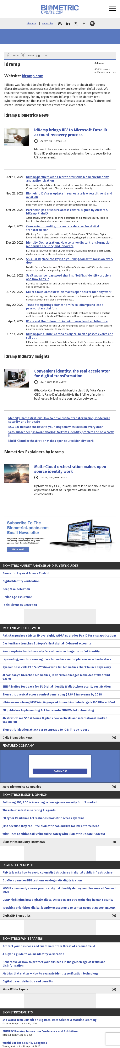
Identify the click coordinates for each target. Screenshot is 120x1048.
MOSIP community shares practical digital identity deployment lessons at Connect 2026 (59, 890)
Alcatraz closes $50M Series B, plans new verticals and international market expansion (54, 720)
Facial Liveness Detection (19, 605)
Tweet (31, 55)
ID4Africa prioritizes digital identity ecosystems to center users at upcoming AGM (58, 908)
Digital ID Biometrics (16, 915)
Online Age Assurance (17, 597)
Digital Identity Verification (20, 581)
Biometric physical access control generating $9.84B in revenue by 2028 (52, 694)
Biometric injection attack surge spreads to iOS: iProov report (45, 729)
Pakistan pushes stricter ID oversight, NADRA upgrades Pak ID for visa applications (59, 635)
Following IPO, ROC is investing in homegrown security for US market (49, 802)
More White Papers (15, 989)
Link (45, 55)
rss (60, 23)
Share (15, 55)
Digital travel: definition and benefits (27, 981)
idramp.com (32, 75)
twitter (76, 23)
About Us (31, 23)
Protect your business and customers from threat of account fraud (48, 946)
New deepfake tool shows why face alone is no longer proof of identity (51, 651)
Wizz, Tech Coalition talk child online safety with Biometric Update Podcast (53, 834)
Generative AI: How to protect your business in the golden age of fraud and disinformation (53, 963)
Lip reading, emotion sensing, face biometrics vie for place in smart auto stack (56, 659)
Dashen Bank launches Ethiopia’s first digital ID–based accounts (46, 643)
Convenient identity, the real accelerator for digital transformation (72, 373)
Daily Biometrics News (17, 737)
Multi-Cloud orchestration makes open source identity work (68, 292)
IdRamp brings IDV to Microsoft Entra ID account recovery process (70, 132)
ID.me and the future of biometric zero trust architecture (67, 321)
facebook (84, 23)
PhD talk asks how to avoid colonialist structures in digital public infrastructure (57, 872)
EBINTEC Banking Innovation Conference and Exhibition (60, 1033)
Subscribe (47, 23)
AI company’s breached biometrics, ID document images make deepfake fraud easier (56, 676)
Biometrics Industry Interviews (23, 842)
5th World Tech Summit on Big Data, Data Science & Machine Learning (60, 1021)
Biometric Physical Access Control (25, 573)
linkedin (68, 23)
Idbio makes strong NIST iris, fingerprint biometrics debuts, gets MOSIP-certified (58, 702)
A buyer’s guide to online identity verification (33, 954)
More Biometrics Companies (21, 787)
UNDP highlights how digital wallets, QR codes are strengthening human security (57, 900)
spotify (92, 23)
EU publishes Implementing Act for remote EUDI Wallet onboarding (48, 710)
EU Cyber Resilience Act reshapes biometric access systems (43, 818)
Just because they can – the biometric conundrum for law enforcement (50, 826)
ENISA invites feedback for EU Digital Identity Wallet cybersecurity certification (56, 686)
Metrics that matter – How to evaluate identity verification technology (50, 973)
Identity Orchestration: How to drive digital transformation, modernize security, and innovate (69, 244)
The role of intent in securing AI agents (29, 810)
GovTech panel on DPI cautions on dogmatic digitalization (42, 880)
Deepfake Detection (16, 589)
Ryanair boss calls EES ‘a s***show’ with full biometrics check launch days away (56, 667)
